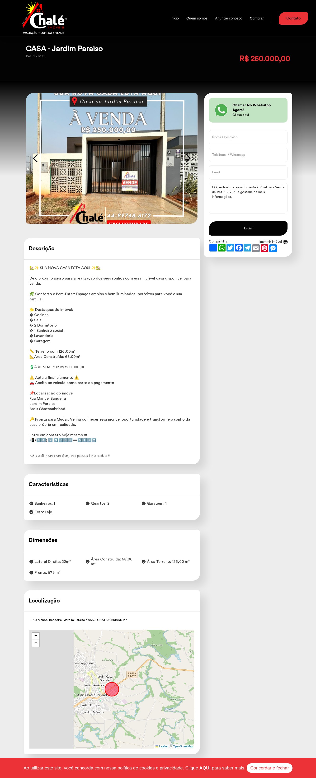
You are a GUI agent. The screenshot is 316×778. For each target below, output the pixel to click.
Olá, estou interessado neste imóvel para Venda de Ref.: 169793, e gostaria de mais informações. (248, 198)
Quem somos (197, 18)
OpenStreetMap (183, 746)
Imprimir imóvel (273, 241)
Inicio (174, 18)
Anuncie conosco (228, 18)
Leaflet (162, 746)
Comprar (257, 18)
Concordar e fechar (269, 767)
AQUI (205, 767)
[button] (35, 636)
